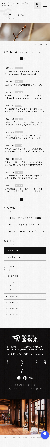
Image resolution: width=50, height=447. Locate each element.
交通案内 (44, 364)
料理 (33, 362)
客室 (16, 362)
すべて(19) (13, 250)
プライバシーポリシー (17, 388)
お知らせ (39, 364)
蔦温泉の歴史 (10, 366)
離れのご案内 (22, 366)
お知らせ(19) (14, 257)
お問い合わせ (36, 388)
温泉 (27, 362)
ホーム (5, 363)
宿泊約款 (31, 385)
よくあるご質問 (17, 385)
